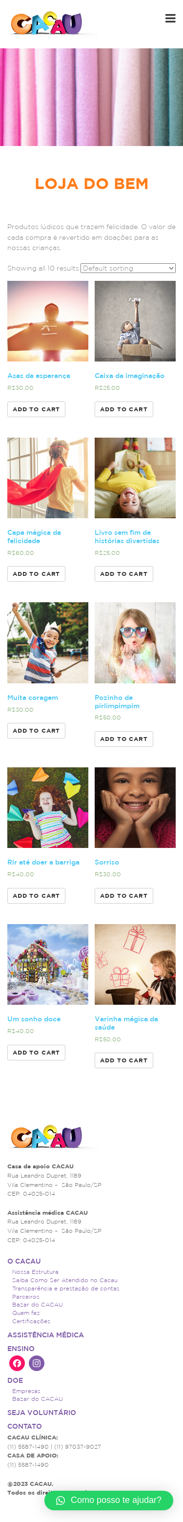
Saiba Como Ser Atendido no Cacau (65, 1280)
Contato (24, 1426)
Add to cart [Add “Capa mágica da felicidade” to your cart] (36, 573)
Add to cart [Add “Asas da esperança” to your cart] (36, 409)
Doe (15, 1380)
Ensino (21, 1349)
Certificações (31, 1321)
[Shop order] (128, 268)
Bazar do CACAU (37, 1304)
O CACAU (24, 1261)
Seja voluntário (41, 1412)
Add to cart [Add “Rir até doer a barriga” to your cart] (36, 895)
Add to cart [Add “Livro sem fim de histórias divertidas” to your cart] (123, 573)
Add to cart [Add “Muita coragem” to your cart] (36, 730)
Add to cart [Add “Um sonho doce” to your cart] (36, 1052)
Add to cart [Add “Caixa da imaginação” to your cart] (123, 409)
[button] (108, 1500)
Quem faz (26, 1313)
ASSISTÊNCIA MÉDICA (45, 1335)
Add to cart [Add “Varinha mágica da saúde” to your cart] (123, 1060)
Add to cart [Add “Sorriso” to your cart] (123, 895)
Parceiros (26, 1296)
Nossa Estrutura (35, 1271)
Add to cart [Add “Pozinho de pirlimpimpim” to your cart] (123, 738)
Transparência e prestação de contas (66, 1288)
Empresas (26, 1391)
